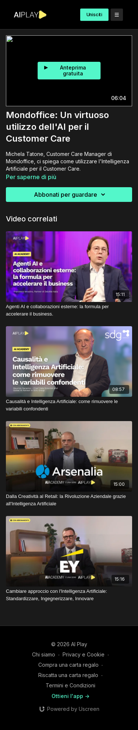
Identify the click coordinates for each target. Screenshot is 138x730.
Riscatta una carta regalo (68, 675)
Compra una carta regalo (68, 665)
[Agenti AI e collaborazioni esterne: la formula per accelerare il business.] (69, 310)
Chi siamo (43, 654)
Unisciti (94, 14)
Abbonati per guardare (70, 194)
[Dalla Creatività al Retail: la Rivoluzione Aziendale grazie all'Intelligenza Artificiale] (69, 500)
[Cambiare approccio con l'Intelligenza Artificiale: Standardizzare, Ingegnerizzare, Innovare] (69, 595)
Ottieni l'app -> (70, 696)
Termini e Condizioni (70, 685)
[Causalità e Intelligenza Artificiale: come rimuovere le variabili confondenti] (69, 405)
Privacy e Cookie (84, 654)
